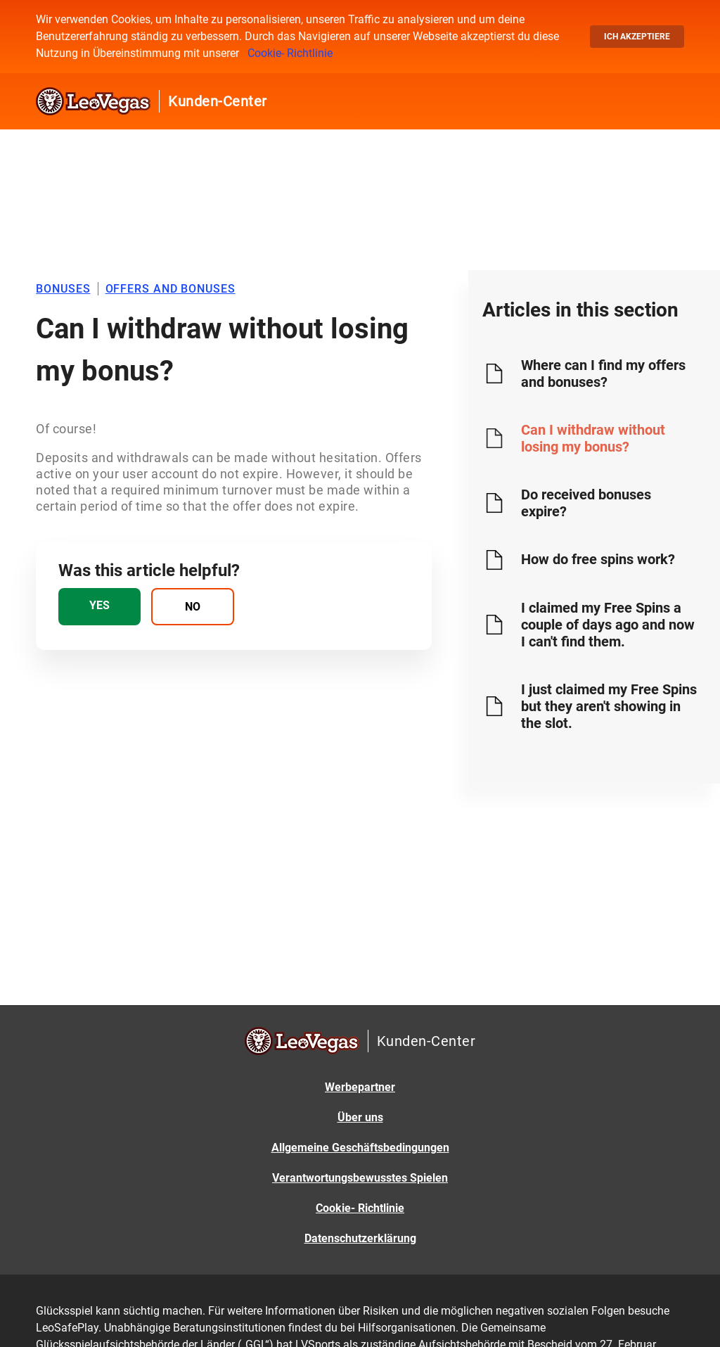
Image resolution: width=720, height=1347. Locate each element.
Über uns (360, 1117)
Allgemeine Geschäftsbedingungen (360, 1147)
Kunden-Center (217, 101)
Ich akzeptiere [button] (637, 37)
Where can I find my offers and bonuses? (603, 373)
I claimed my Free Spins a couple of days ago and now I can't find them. (608, 624)
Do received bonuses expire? (586, 503)
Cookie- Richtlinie (290, 53)
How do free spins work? (598, 559)
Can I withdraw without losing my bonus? (593, 438)
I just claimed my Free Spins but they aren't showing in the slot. (609, 706)
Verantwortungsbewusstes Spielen (360, 1178)
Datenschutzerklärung (360, 1238)
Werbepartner (360, 1087)
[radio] (99, 606)
